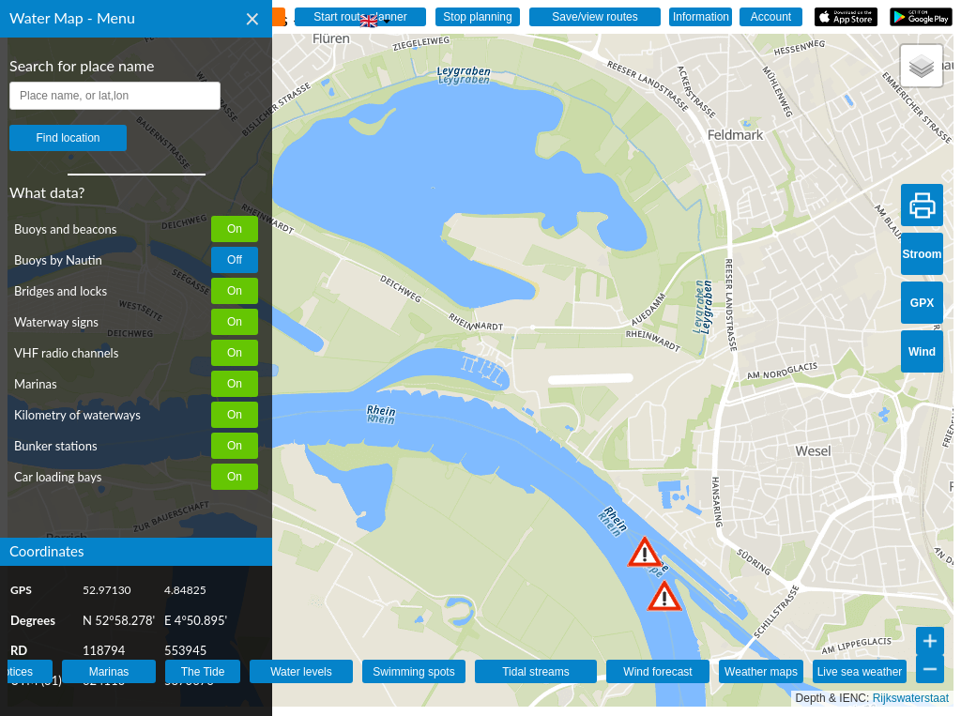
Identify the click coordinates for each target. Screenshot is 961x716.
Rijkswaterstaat (911, 698)
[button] (664, 595)
